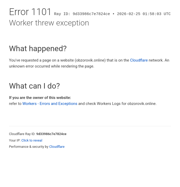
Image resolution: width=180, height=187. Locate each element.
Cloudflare (139, 60)
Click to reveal (31, 140)
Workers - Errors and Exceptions (49, 103)
